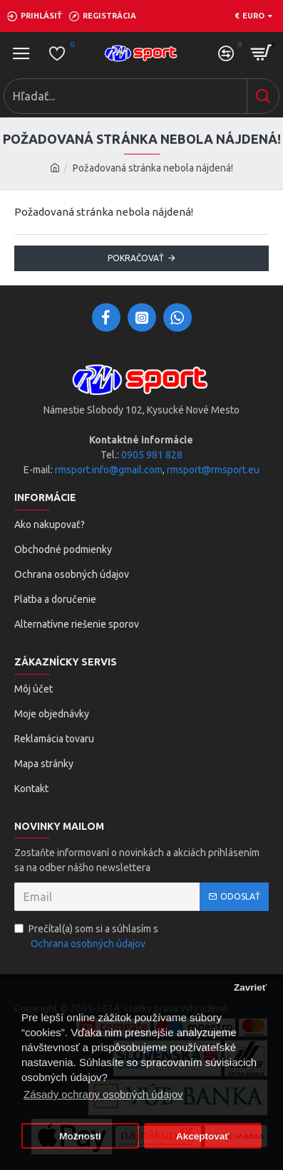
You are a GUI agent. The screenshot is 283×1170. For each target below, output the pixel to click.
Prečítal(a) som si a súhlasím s (86, 937)
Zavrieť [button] (250, 987)
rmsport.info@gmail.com (109, 469)
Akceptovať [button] (203, 1136)
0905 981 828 (151, 454)
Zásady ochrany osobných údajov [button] (103, 1094)
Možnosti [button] (80, 1136)
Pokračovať (136, 258)
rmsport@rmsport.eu (213, 469)
